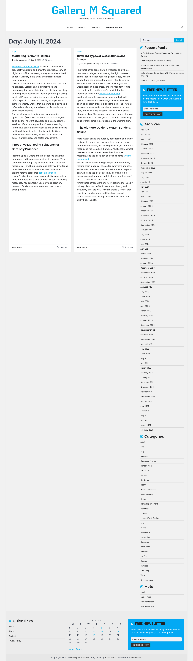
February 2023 (146, 315)
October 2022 (146, 334)
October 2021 (146, 392)
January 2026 (146, 149)
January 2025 (146, 206)
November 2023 (147, 272)
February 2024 (146, 258)
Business (144, 456)
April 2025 (144, 192)
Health (143, 485)
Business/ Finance (148, 461)
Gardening (144, 480)
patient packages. (47, 172)
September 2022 (147, 339)
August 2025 (146, 172)
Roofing (143, 556)
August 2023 (146, 287)
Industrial (144, 509)
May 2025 (144, 187)
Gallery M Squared (96, 9)
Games (143, 475)
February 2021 (146, 430)
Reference (144, 542)
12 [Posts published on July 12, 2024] (102, 631)
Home (70, 27)
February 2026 (146, 144)
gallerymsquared (19, 60)
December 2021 (147, 382)
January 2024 (146, 263)
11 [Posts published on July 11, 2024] (94, 631)
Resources (145, 547)
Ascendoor (110, 657)
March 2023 (145, 311)
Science (143, 561)
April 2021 (144, 420)
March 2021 (145, 425)
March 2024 (145, 253)
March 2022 (145, 368)
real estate (145, 532)
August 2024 (146, 230)
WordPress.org (147, 606)
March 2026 (145, 139)
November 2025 (147, 158)
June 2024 (145, 239)
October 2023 (146, 277)
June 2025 (145, 182)
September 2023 (147, 282)
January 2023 (146, 320)
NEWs (143, 528)
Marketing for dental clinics (25, 66)
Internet (143, 513)
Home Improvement (149, 504)
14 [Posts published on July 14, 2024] (118, 631)
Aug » (79, 649)
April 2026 (145, 134)
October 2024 (146, 220)
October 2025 (146, 163)
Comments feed (147, 602)
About (81, 27)
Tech (142, 575)
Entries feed (145, 597)
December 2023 (147, 268)
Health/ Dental (146, 494)
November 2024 (147, 215)
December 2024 (147, 211)
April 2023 (145, 306)
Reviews (144, 551)
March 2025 (145, 196)
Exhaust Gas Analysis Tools (152, 80)
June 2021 (144, 411)
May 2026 (144, 130)
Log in (143, 592)
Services (144, 566)
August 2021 (146, 401)
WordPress (135, 657)
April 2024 (145, 249)
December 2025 (147, 153)
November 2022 (147, 330)
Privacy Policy (114, 27)
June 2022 (145, 353)
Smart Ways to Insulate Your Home (155, 61)
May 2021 (144, 415)
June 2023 (145, 296)
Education (144, 470)
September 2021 (147, 396)
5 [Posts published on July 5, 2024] (101, 627)
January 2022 (146, 377)
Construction (146, 466)
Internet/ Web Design (149, 518)
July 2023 (144, 292)
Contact (95, 27)
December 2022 (147, 325)
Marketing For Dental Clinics (31, 56)
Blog (14, 52)
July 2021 (144, 406)
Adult (142, 442)
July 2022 (144, 349)
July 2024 (144, 234)
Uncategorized (146, 580)
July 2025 (144, 177)
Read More (16, 247)
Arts (142, 447)
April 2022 (145, 363)
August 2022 (146, 344)
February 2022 (146, 373)
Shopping (144, 570)
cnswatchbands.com (109, 93)
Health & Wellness (148, 489)
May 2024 (144, 244)
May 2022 (144, 358)
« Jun (71, 649)
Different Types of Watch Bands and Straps (101, 57)
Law (142, 523)
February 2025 (146, 201)
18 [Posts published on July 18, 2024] (94, 635)
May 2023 (144, 301)
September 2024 (147, 225)
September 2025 (147, 168)
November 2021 (147, 387)
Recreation (145, 537)
